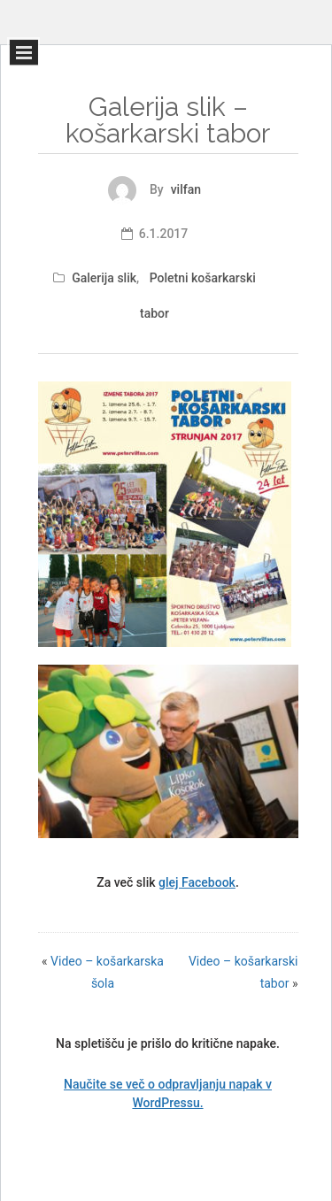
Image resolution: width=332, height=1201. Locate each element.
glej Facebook (196, 882)
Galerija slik (104, 278)
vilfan (186, 189)
